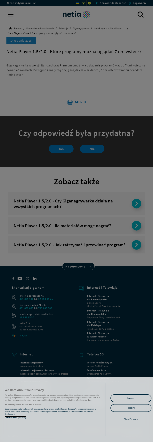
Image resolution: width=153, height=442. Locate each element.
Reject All (131, 408)
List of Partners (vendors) (15, 418)
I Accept (130, 398)
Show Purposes (131, 419)
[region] (76, 409)
